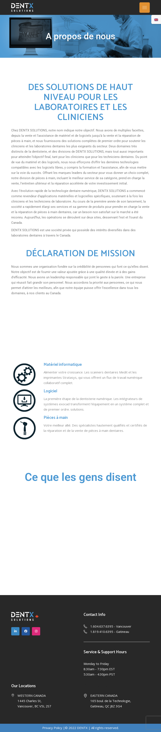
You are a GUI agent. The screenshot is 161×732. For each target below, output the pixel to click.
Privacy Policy (52, 728)
